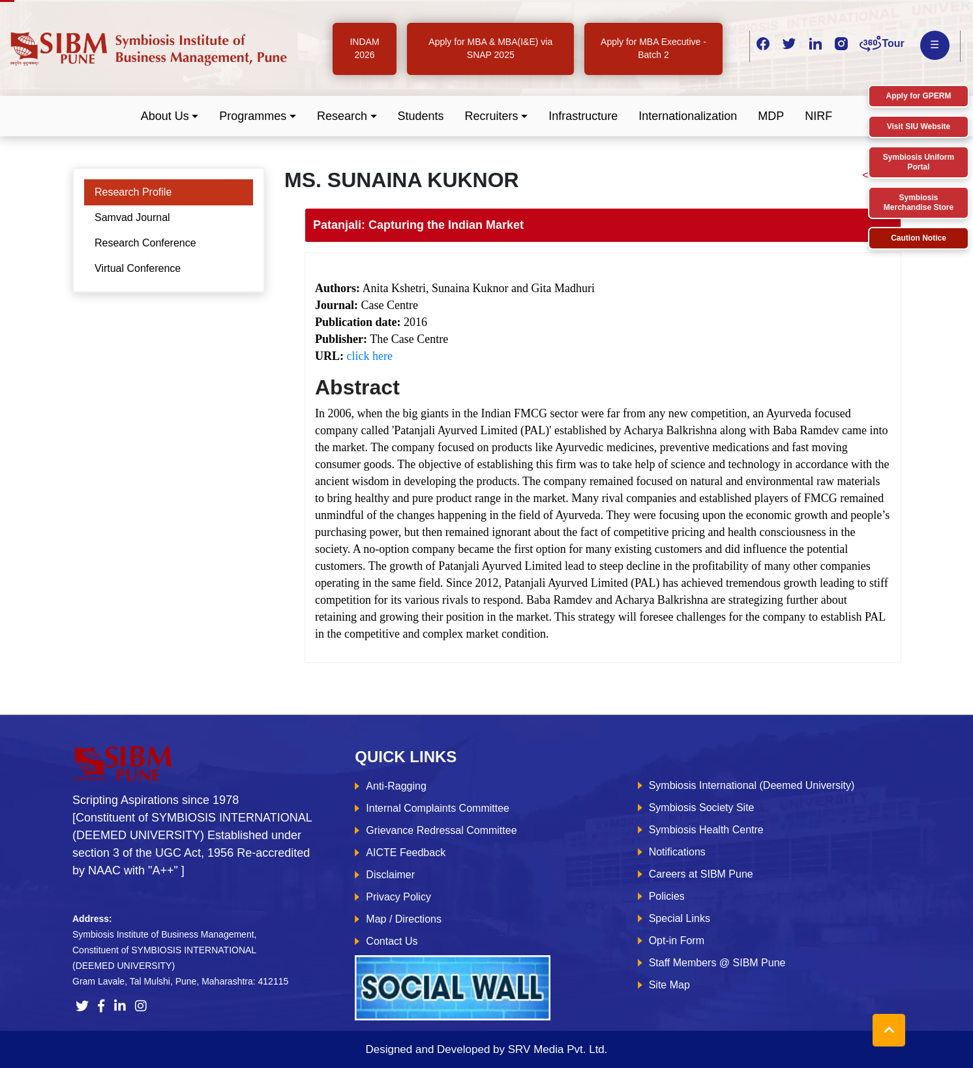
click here (370, 356)
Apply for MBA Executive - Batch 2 (653, 48)
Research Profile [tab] (133, 192)
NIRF (818, 116)
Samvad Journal (132, 217)
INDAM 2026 (364, 48)
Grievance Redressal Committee (441, 830)
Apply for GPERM (918, 95)
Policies (667, 896)
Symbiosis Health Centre (706, 829)
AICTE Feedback (405, 852)
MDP (771, 116)
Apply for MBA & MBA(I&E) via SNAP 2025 (490, 48)
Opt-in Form (676, 940)
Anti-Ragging (396, 786)
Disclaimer (390, 874)
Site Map (669, 984)
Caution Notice (918, 238)
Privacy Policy (398, 896)
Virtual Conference (138, 268)
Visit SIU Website (919, 126)
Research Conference (145, 242)
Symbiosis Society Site (702, 807)
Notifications (677, 851)
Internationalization (687, 116)
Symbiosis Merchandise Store (918, 202)
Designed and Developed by (486, 1049)
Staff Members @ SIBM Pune (717, 962)
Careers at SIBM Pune (701, 874)
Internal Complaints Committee (437, 808)
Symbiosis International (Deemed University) (752, 785)
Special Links (679, 918)
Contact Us (391, 941)
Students (421, 116)
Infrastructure (583, 116)
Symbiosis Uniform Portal (918, 162)
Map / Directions (404, 919)
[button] (170, 116)
